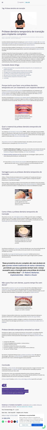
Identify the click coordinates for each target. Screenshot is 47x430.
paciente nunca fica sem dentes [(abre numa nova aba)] (17, 288)
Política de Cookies (36, 421)
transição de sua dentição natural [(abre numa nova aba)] (14, 90)
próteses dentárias (38, 335)
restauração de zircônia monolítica (10, 221)
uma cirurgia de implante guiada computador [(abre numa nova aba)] (18, 254)
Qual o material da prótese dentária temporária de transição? (18, 70)
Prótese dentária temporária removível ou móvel (15, 76)
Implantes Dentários (30, 37)
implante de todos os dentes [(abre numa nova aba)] (11, 43)
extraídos (4, 93)
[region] (31, 420)
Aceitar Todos (37, 425)
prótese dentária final (22, 143)
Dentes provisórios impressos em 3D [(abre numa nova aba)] (12, 154)
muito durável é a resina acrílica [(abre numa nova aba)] (15, 131)
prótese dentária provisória (28, 47)
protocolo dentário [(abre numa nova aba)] (22, 43)
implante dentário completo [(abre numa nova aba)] (31, 42)
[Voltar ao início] (23, 2)
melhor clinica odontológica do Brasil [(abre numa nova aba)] (23, 379)
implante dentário (30, 45)
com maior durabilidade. (29, 152)
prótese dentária (26, 100)
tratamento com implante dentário (23, 97)
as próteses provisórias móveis (27, 354)
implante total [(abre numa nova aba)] (32, 43)
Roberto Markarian (12, 37)
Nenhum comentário (16, 38)
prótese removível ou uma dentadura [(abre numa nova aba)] (30, 334)
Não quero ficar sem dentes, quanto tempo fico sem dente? (17, 75)
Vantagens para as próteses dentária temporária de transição (18, 72)
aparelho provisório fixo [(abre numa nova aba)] (8, 141)
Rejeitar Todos (25, 425)
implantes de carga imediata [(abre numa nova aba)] (33, 316)
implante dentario (40, 49)
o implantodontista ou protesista (14, 178)
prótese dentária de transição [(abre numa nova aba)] (19, 161)
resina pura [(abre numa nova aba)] (17, 248)
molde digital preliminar (19, 217)
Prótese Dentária (39, 37)
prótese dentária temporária (29, 184)
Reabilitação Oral (6, 38)
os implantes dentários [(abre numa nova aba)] (17, 369)
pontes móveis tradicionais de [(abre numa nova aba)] (18, 265)
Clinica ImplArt (6, 379)
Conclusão (6, 78)
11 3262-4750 (6, 418)
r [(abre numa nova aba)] (29, 265)
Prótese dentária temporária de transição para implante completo (23, 33)
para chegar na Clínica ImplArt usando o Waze (14, 415)
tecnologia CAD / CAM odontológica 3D (18, 134)
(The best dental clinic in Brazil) (24, 406)
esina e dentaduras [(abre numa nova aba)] (37, 265)
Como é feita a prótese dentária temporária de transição (17, 73)
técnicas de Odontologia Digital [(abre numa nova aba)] (21, 136)
